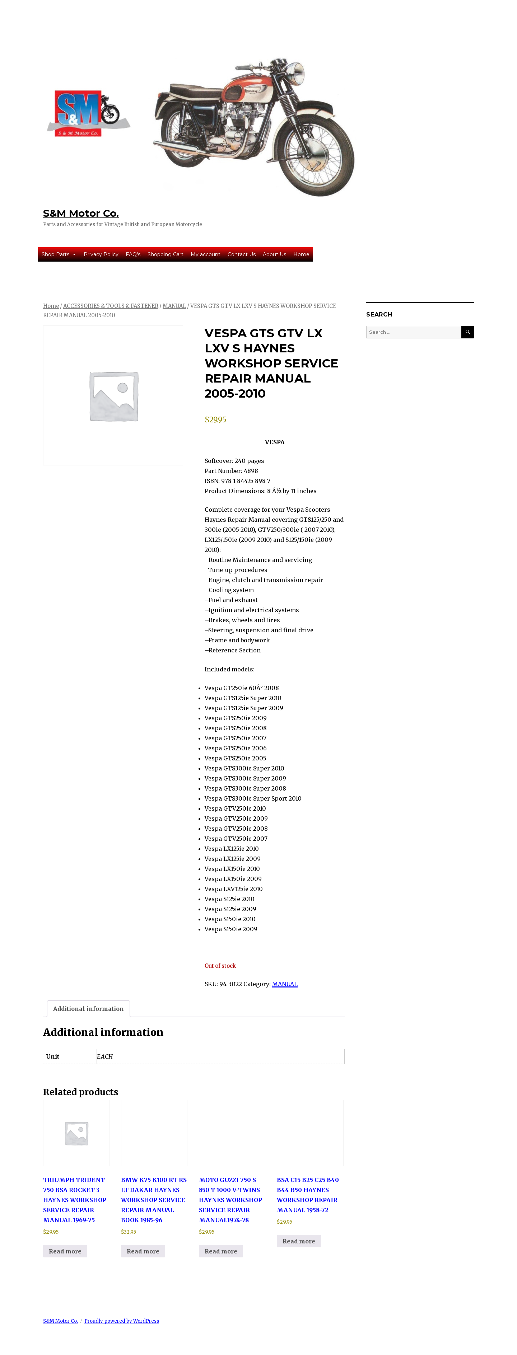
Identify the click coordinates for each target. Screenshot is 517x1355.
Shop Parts (59, 254)
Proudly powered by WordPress (121, 1321)
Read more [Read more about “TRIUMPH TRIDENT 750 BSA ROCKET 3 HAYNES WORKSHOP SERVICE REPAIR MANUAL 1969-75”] (65, 1251)
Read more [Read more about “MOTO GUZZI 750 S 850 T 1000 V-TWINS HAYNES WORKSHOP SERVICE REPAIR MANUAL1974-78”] (221, 1251)
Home (301, 254)
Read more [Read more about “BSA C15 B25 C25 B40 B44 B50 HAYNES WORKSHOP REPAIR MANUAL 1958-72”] (299, 1241)
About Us (274, 254)
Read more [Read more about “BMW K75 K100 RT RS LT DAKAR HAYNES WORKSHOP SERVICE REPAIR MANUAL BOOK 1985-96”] (143, 1251)
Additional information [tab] (88, 1008)
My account (205, 254)
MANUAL (174, 306)
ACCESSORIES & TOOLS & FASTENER (110, 306)
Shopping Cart (165, 254)
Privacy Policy (101, 254)
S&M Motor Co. (81, 213)
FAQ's (133, 254)
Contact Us (242, 254)
